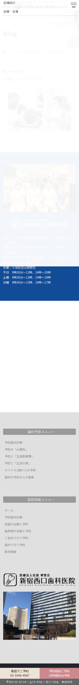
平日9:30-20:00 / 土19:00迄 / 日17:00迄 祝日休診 (39, 682)
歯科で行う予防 (15, 545)
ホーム (9, 510)
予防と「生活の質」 (18, 463)
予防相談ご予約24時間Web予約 (59, 673)
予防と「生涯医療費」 (19, 456)
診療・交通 (11, 11)
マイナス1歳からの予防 (20, 470)
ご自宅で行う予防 (16, 538)
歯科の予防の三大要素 (19, 477)
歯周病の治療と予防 (18, 531)
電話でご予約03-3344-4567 (19, 673)
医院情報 (10, 552)
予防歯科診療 (13, 442)
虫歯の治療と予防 (16, 524)
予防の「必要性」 (16, 449)
